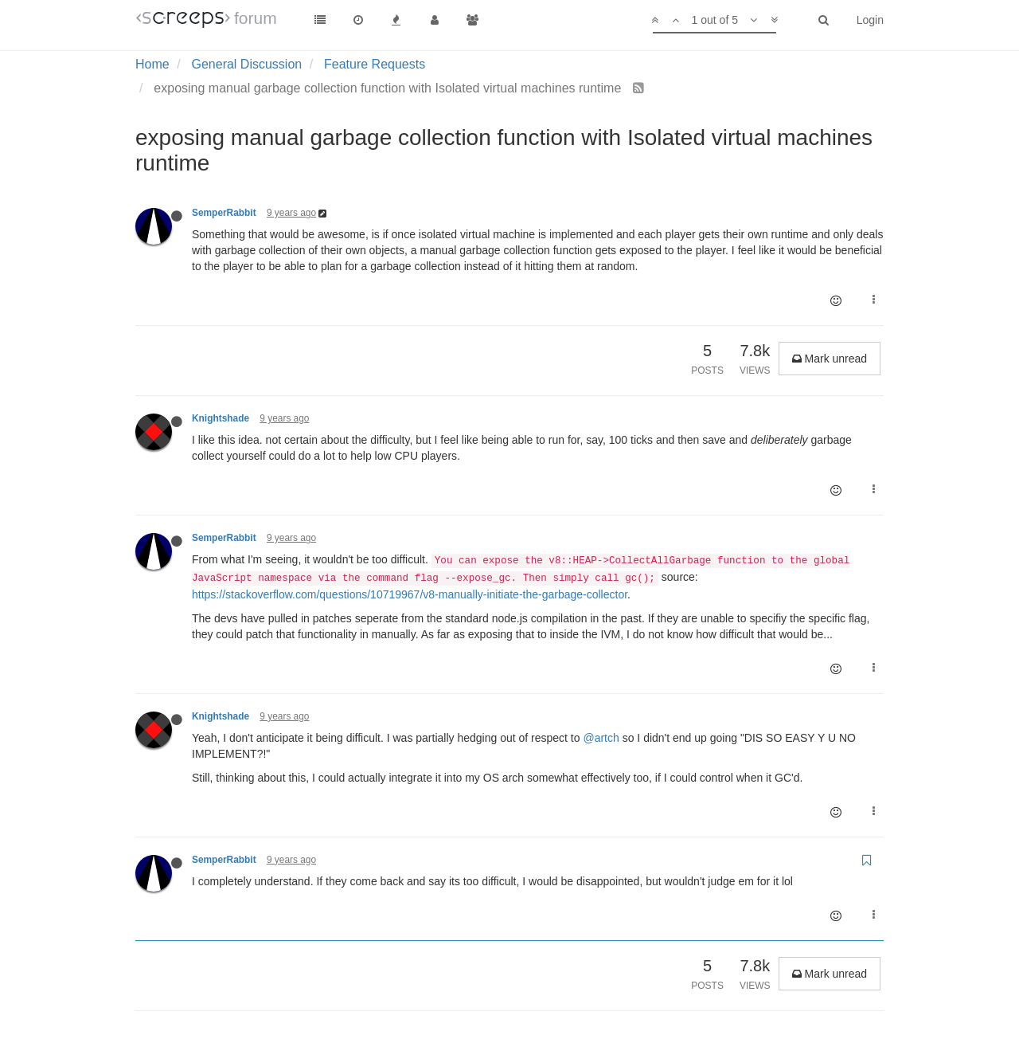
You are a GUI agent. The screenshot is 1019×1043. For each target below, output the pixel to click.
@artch (601, 737)
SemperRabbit (224, 212)
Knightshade (220, 418)
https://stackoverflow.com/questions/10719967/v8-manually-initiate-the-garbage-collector (409, 594)
